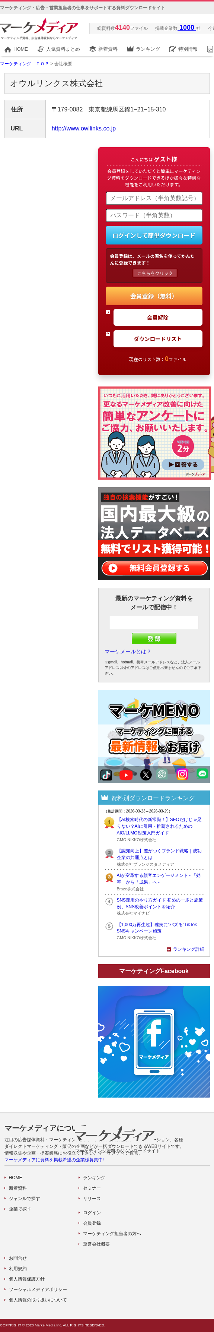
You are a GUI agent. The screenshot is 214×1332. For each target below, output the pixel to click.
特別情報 (188, 49)
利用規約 (18, 1268)
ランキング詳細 (188, 949)
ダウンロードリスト (158, 339)
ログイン (92, 1212)
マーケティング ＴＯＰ (24, 63)
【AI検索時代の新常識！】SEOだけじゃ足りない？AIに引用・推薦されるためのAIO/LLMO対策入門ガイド (159, 826)
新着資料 (108, 49)
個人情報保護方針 (27, 1279)
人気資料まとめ (63, 49)
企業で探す (20, 1209)
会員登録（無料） (154, 295)
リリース (92, 1198)
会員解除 (158, 317)
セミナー (92, 1188)
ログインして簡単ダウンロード (154, 235)
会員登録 (92, 1223)
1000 (187, 27)
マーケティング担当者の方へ (112, 1233)
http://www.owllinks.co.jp (84, 128)
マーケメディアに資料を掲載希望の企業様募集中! (54, 1159)
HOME (20, 49)
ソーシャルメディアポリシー (38, 1289)
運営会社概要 (96, 1244)
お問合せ (18, 1258)
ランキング (148, 49)
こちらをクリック (155, 273)
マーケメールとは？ (128, 651)
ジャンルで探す (24, 1198)
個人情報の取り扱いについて (38, 1300)
